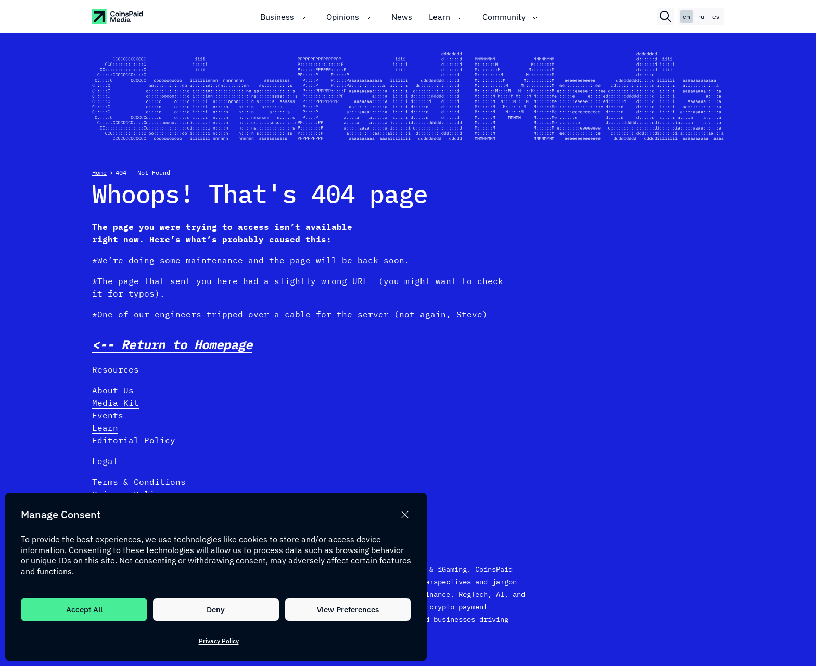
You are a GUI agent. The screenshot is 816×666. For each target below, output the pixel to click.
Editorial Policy (133, 440)
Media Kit (115, 403)
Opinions (342, 16)
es (715, 16)
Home (99, 172)
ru (701, 16)
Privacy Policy (219, 641)
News (401, 16)
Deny (216, 609)
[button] (405, 514)
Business (277, 16)
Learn (439, 16)
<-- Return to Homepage (172, 344)
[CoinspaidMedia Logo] (118, 16)
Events (107, 415)
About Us (113, 390)
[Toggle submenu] (303, 16)
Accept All (84, 609)
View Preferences (348, 609)
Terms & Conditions (139, 482)
